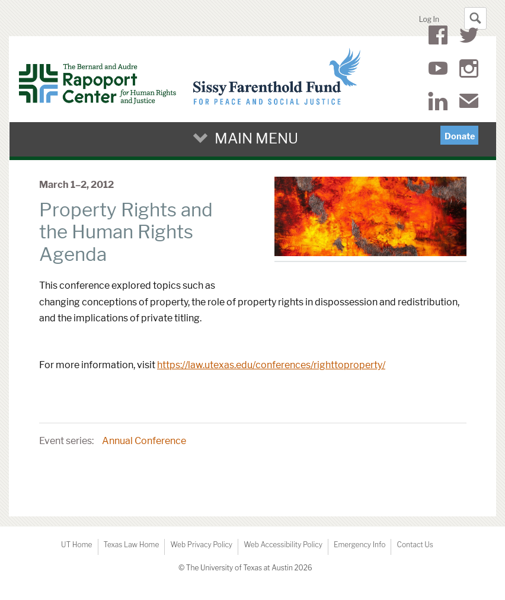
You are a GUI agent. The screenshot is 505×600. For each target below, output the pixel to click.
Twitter (468, 37)
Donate (460, 136)
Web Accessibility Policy (283, 544)
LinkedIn (438, 103)
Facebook (438, 37)
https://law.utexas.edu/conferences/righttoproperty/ (271, 365)
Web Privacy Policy (201, 544)
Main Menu (256, 138)
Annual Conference (144, 440)
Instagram (468, 71)
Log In (429, 19)
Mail (468, 103)
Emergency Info (360, 544)
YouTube (438, 71)
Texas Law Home (131, 544)
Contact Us (415, 544)
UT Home (76, 544)
